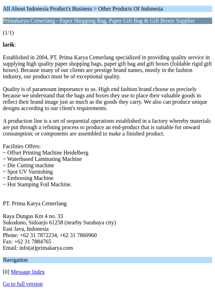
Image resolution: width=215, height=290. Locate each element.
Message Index (28, 272)
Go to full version (23, 284)
